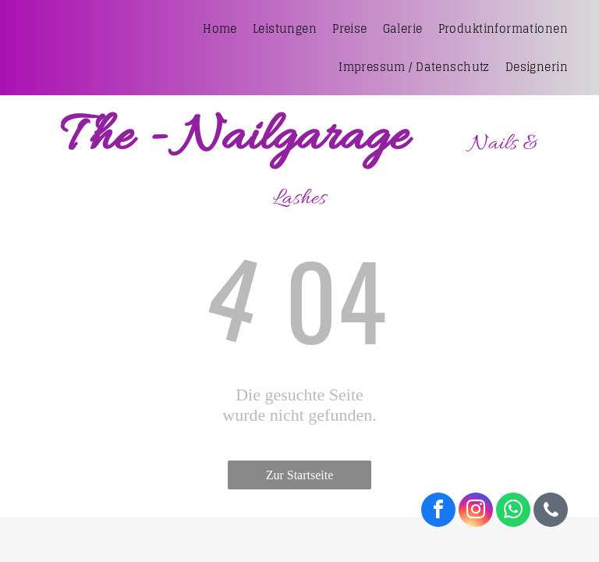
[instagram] (476, 512)
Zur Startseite (300, 475)
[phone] (550, 512)
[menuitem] (220, 28)
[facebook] (438, 512)
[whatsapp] (513, 512)
